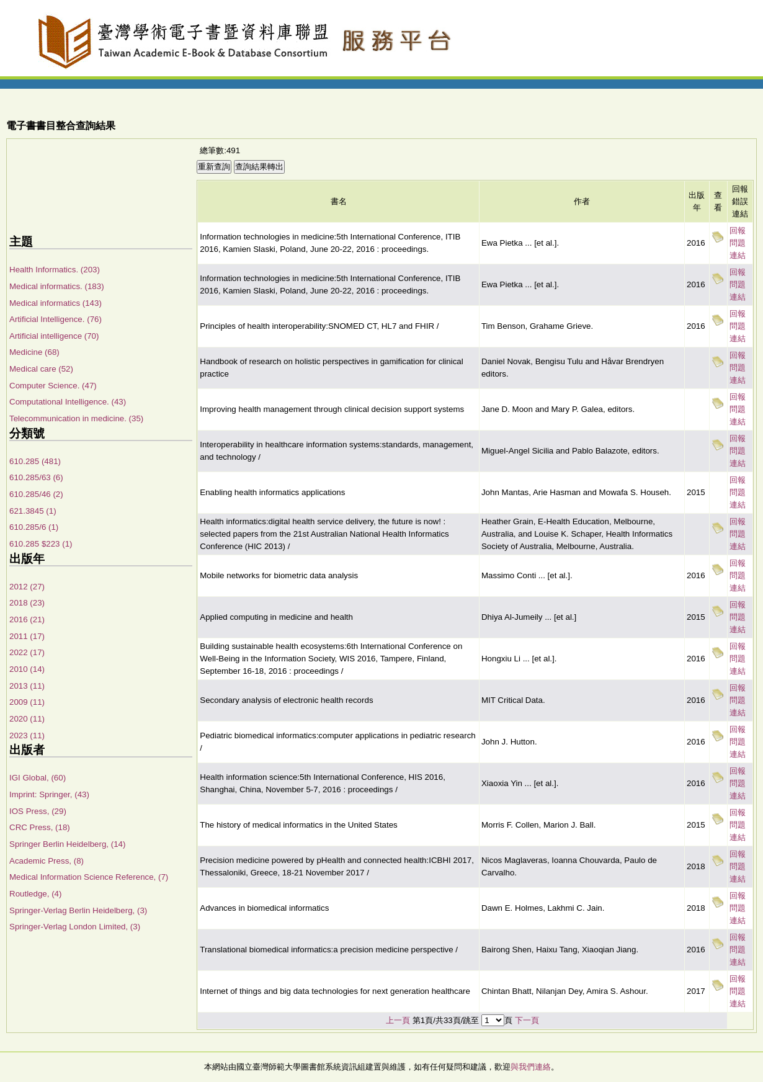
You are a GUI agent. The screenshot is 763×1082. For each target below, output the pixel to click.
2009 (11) (27, 702)
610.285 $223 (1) (41, 543)
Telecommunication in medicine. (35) (76, 418)
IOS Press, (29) (37, 811)
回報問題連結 (738, 243)
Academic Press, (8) (46, 860)
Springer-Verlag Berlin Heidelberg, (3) (78, 910)
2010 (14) (27, 669)
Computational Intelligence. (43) (67, 401)
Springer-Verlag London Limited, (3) (74, 926)
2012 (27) (27, 586)
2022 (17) (27, 652)
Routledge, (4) (35, 893)
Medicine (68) (34, 352)
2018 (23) (27, 602)
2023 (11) (27, 735)
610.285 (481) (35, 461)
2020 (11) (27, 718)
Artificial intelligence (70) (54, 336)
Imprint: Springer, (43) (49, 794)
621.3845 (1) (32, 511)
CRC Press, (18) (39, 827)
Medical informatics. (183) (56, 286)
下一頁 (527, 1020)
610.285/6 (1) (33, 527)
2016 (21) (27, 619)
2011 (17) (27, 636)
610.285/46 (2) (36, 494)
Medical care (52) (41, 368)
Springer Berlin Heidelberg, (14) (67, 844)
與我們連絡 (531, 1066)
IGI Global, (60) (37, 777)
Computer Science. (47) (53, 385)
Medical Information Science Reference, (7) (88, 877)
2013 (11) (27, 686)
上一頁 (398, 1020)
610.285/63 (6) (36, 477)
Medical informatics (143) (55, 303)
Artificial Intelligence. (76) (55, 319)
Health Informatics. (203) (54, 269)
